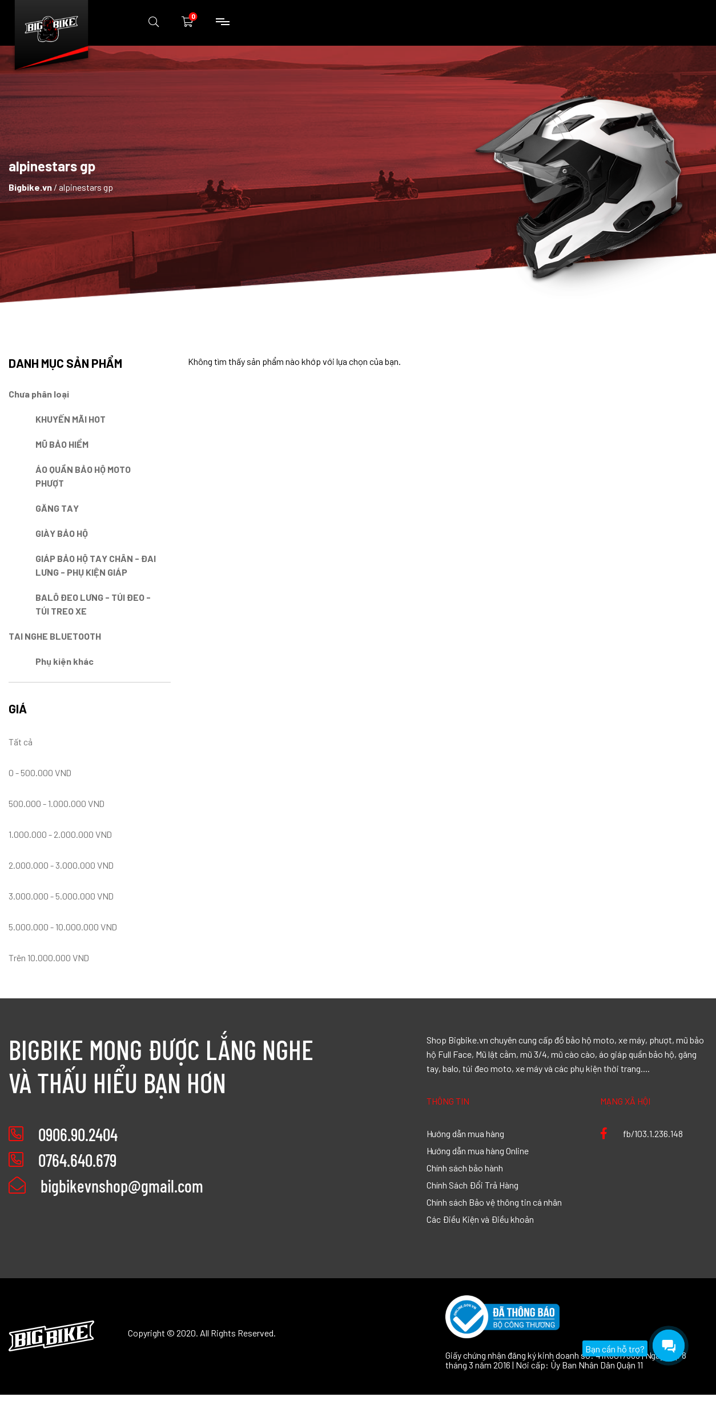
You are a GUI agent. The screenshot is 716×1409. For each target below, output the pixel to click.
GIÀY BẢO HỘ (61, 533)
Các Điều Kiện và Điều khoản (480, 1219)
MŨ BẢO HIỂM (62, 443)
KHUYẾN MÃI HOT (70, 418)
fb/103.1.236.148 (641, 1133)
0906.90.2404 (78, 1134)
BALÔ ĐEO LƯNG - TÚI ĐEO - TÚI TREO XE (93, 604)
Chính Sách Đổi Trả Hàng (472, 1184)
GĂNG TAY (57, 507)
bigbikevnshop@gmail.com (106, 1185)
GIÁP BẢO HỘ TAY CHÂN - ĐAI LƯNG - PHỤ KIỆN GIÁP (95, 565)
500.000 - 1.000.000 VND (56, 803)
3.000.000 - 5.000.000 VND (61, 895)
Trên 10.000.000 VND (49, 957)
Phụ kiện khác (64, 661)
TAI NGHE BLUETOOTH (55, 635)
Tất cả (21, 741)
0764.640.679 (77, 1160)
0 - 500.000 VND (40, 772)
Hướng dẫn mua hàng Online (478, 1150)
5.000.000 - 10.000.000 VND (63, 926)
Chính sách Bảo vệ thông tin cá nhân (494, 1201)
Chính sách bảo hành (465, 1167)
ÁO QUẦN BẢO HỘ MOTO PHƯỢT (83, 476)
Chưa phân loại (39, 393)
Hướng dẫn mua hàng (465, 1133)
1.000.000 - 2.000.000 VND (60, 834)
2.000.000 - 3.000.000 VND (61, 864)
